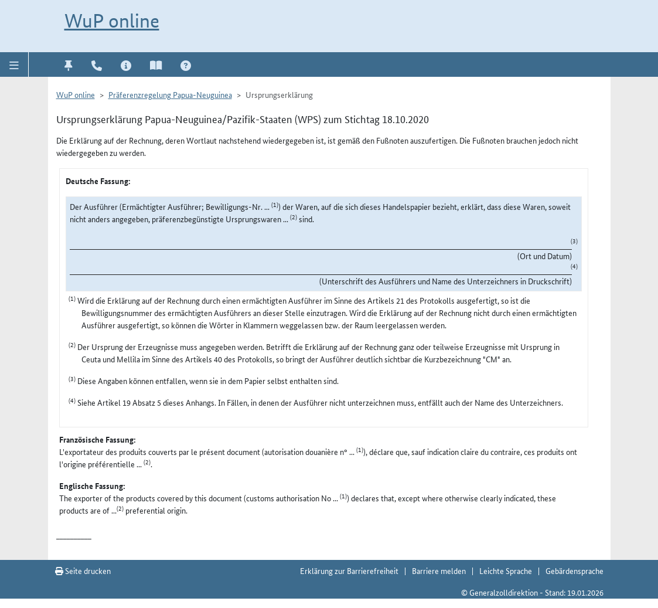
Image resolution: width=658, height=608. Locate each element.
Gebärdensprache (575, 570)
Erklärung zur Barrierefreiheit (349, 570)
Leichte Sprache (505, 570)
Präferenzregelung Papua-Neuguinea (170, 94)
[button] (14, 64)
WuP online (111, 21)
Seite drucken (83, 570)
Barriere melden (439, 570)
